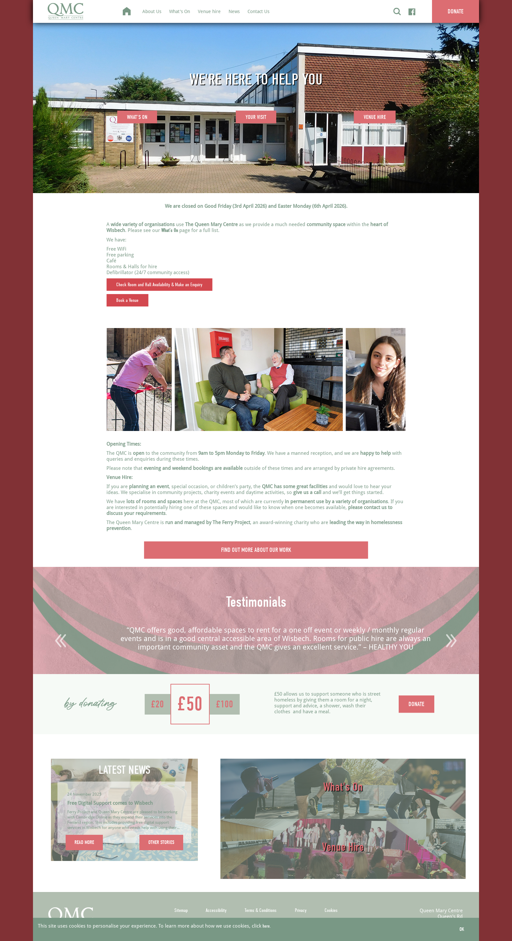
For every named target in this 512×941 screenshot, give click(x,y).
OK (461, 929)
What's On (179, 11)
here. (267, 926)
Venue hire (209, 11)
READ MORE (84, 842)
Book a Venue (127, 300)
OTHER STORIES (161, 842)
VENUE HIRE (375, 117)
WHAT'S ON (137, 117)
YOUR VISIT (256, 117)
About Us (151, 11)
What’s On (169, 230)
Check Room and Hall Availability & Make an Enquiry (159, 285)
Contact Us (258, 11)
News (234, 11)
